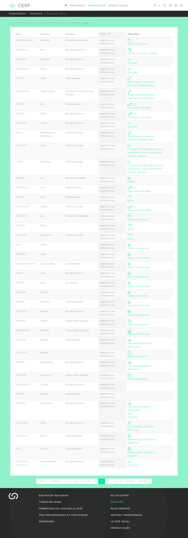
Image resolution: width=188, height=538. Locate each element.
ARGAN (20, 78)
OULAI (19, 133)
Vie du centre (120, 495)
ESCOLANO (22, 423)
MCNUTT (20, 226)
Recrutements (120, 508)
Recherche (77, 5)
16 (114, 481)
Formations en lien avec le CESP (61, 508)
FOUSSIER (21, 145)
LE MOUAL (21, 436)
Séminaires (46, 521)
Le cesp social (120, 521)
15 (108, 481)
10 (75, 481)
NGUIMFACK (22, 91)
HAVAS (19, 273)
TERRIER (21, 375)
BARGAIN (21, 59)
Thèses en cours (50, 502)
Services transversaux (126, 515)
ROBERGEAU (23, 330)
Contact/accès (118, 5)
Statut (105, 34)
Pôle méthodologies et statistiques (63, 515)
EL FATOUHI (22, 207)
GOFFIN (20, 197)
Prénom (45, 34)
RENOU (20, 302)
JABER (19, 104)
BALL (19, 245)
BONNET (20, 178)
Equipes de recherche (54, 495)
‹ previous (54, 481)
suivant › (131, 481)
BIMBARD (21, 321)
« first (41, 481)
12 (88, 481)
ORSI (18, 449)
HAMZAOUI (22, 50)
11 (81, 481)
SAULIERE (21, 235)
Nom (18, 34)
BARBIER (21, 254)
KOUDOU (20, 403)
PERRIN (20, 114)
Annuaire (36, 13)
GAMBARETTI (23, 385)
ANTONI (20, 362)
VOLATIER (21, 311)
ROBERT (20, 394)
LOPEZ (19, 162)
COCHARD (21, 123)
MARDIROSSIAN (24, 40)
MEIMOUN (21, 292)
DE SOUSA (21, 353)
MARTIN (20, 283)
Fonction (70, 34)
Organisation (97, 5)
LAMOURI (21, 216)
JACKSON (21, 340)
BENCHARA (22, 69)
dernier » (145, 481)
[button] (157, 6)
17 (121, 481)
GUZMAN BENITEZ (26, 264)
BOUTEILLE (22, 187)
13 (95, 481)
